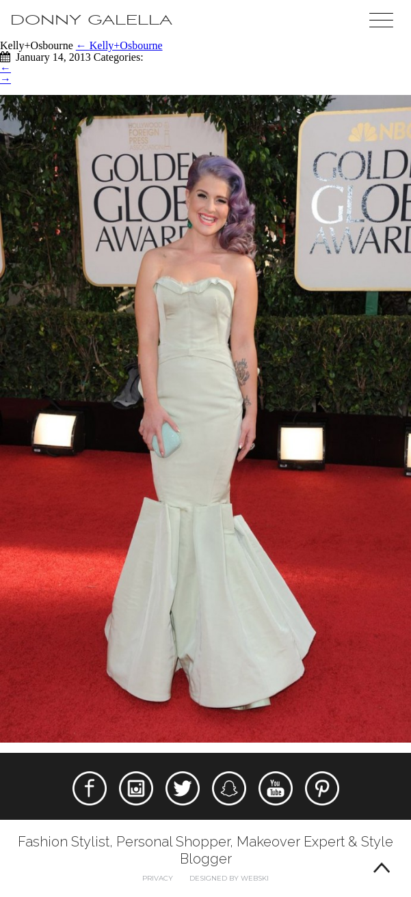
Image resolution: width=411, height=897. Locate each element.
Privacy (157, 878)
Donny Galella (91, 20)
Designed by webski (229, 878)
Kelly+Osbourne (119, 45)
